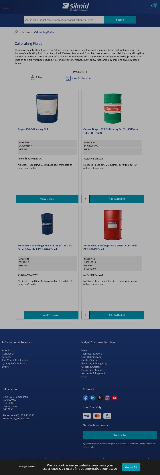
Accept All (131, 466)
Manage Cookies (27, 466)
